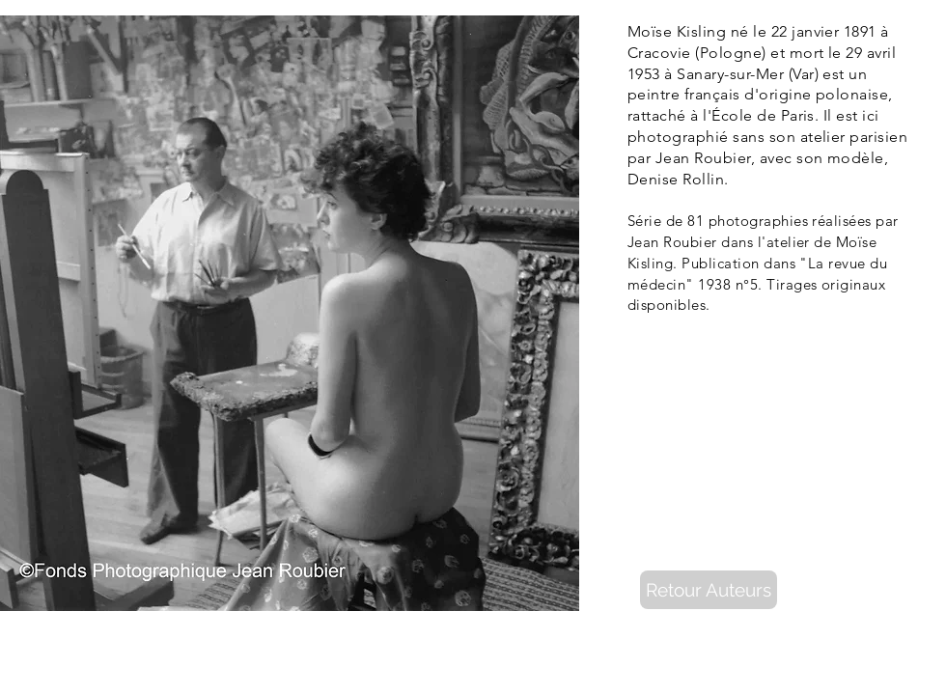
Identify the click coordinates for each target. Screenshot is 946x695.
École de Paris (763, 115)
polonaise (852, 94)
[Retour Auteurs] (708, 589)
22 (779, 31)
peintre (653, 94)
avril (881, 52)
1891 (860, 31)
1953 (643, 74)
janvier (815, 31)
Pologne (731, 52)
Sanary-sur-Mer (730, 74)
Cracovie (659, 52)
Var (803, 74)
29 (854, 52)
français (712, 94)
